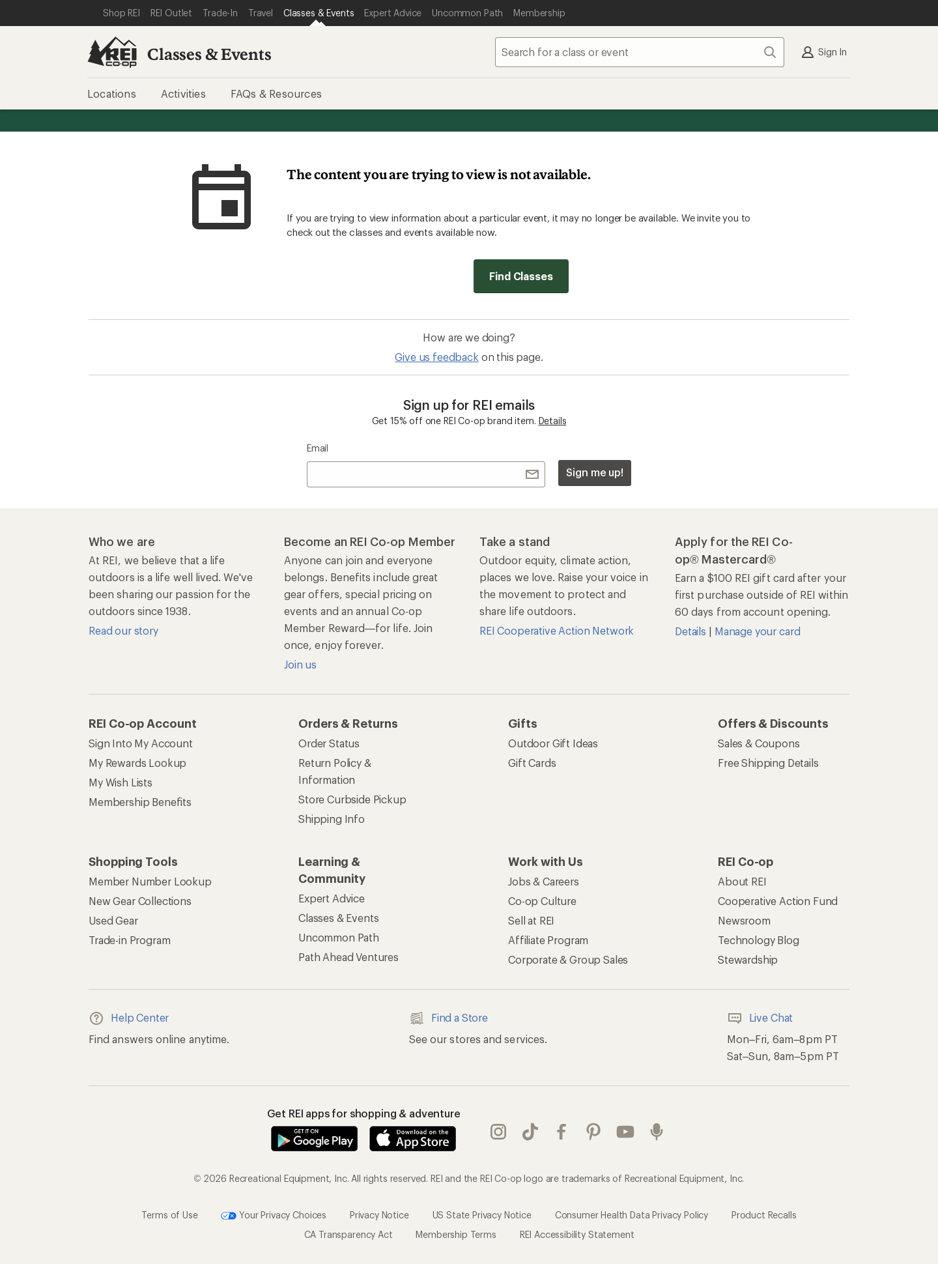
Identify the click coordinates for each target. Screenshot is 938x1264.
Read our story (123, 630)
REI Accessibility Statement (577, 1234)
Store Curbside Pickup (352, 799)
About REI (742, 881)
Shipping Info (331, 818)
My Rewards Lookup (137, 762)
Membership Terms (456, 1234)
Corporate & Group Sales (568, 959)
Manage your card (757, 631)
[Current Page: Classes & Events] (318, 13)
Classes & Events (209, 53)
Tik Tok (530, 1131)
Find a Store (448, 1018)
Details (553, 420)
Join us (300, 664)
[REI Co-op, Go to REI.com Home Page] (112, 52)
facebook (561, 1131)
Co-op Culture (542, 901)
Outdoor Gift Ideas (553, 743)
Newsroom (744, 920)
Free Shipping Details (768, 762)
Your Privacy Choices (273, 1216)
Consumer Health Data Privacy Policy (631, 1214)
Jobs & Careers (543, 881)
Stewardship (748, 959)
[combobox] (639, 52)
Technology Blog (758, 940)
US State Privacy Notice (482, 1214)
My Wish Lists (120, 782)
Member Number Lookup (150, 881)
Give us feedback (436, 357)
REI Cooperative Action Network (556, 630)
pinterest (593, 1131)
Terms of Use (169, 1214)
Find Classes (520, 276)
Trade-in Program (129, 940)
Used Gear (113, 920)
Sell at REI (531, 920)
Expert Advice (331, 898)
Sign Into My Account (141, 743)
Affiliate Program (548, 940)
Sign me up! (594, 472)
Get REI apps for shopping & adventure (364, 1113)
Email (317, 447)
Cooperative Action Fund (778, 901)
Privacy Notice (379, 1214)
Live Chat (760, 1018)
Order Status (329, 743)
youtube (625, 1131)
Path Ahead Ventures (348, 957)
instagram (498, 1131)
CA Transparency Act (348, 1234)
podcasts (656, 1131)
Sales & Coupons (759, 743)
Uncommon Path (338, 937)
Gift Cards (532, 762)
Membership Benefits (140, 802)
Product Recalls (764, 1214)
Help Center (129, 1018)
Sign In (823, 52)
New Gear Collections (140, 901)
